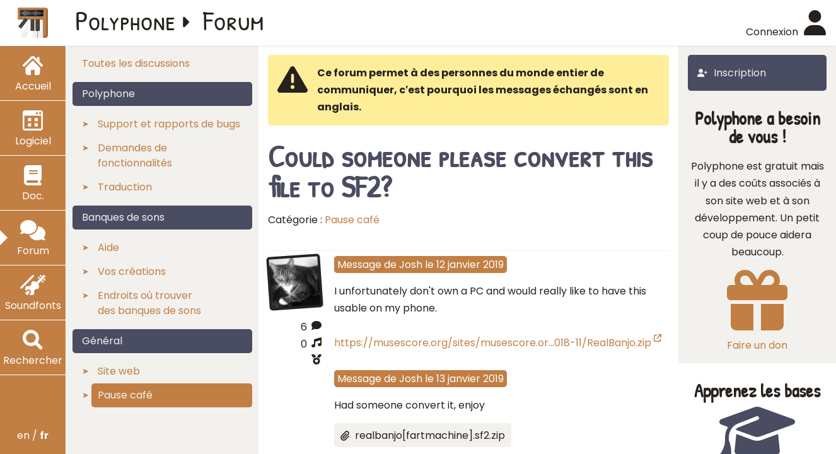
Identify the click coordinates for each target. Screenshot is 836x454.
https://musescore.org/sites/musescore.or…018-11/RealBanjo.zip (497, 342)
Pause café (352, 219)
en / (33, 435)
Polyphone (125, 20)
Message (359, 264)
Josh (410, 264)
